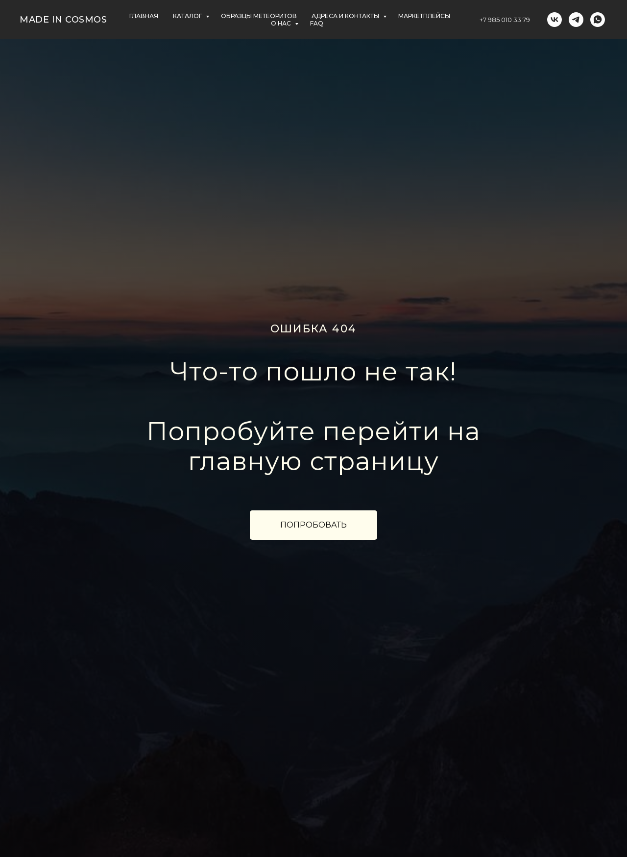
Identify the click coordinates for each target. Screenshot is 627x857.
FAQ (316, 23)
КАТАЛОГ (188, 16)
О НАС (281, 23)
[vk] (554, 19)
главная (143, 16)
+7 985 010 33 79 (505, 20)
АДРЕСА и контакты (346, 16)
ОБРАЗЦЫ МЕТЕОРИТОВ (259, 16)
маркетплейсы (424, 16)
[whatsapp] (597, 19)
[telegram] (576, 19)
